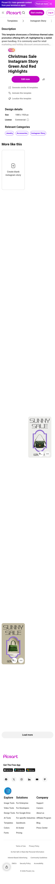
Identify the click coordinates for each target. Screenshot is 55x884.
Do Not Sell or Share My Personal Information (27, 852)
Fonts (6, 833)
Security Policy (25, 863)
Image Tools (9, 803)
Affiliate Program (43, 818)
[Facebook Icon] (6, 779)
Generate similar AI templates (25, 87)
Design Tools (9, 813)
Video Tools (9, 808)
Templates (8, 823)
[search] (23, 12)
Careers (39, 808)
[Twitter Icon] (14, 779)
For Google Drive (23, 813)
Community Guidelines (39, 858)
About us (40, 813)
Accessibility (38, 863)
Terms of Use (21, 846)
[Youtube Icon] (37, 779)
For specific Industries (25, 818)
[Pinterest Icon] (45, 779)
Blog (38, 823)
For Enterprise (22, 803)
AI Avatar (20, 828)
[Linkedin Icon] (29, 779)
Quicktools (20, 823)
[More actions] (47, 454)
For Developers (22, 808)
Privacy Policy (34, 846)
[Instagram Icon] (21, 779)
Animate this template (21, 93)
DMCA (14, 863)
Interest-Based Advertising (17, 858)
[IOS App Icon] (8, 771)
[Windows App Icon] (30, 771)
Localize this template (21, 98)
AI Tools (7, 818)
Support (39, 803)
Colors (7, 828)
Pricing (19, 833)
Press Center (42, 828)
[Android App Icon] (19, 771)
